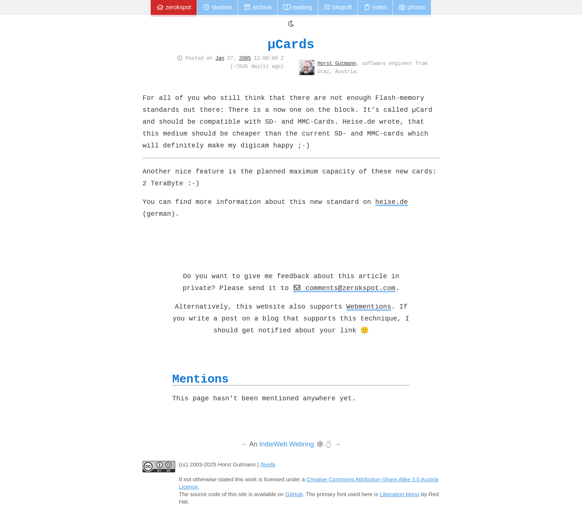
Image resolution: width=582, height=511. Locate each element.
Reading (297, 7)
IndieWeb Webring (286, 444)
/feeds (267, 464)
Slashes (217, 7)
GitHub (294, 494)
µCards (291, 44)
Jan (219, 58)
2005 (245, 58)
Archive (257, 7)
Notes (375, 7)
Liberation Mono (400, 494)
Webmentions (368, 306)
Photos (411, 7)
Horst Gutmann (336, 63)
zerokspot (173, 7)
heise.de (391, 201)
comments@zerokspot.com (344, 287)
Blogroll (338, 7)
